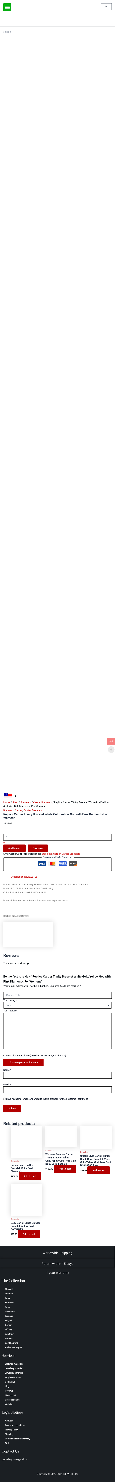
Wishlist (8, 1404)
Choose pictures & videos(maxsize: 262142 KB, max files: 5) (34, 1055)
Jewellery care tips (14, 1373)
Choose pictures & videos (24, 1062)
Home (6, 802)
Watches (9, 1293)
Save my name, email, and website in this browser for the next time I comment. (47, 1099)
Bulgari (8, 1320)
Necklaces (10, 1311)
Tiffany (8, 1329)
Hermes (9, 1338)
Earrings (9, 1316)
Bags (7, 1298)
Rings (7, 1307)
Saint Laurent (11, 1343)
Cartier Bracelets (42, 802)
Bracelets (25, 802)
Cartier (18, 810)
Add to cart (14, 848)
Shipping (9, 1434)
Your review (10, 1010)
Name (7, 1070)
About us (9, 1420)
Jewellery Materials (14, 1368)
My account (10, 1395)
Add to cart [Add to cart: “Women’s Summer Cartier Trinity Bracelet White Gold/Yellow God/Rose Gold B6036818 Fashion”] (65, 1168)
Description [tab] (17, 876)
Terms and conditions (15, 1425)
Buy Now (38, 848)
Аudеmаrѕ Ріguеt (13, 1347)
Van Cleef (9, 1334)
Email (7, 1084)
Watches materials (14, 1364)
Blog (7, 1386)
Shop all (8, 1289)
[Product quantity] (57, 837)
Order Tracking (12, 1400)
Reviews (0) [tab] (30, 876)
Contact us (10, 1382)
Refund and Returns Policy (17, 1438)
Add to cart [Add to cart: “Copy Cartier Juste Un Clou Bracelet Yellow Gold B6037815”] (29, 1234)
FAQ (7, 1443)
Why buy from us (13, 1377)
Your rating (10, 1000)
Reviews (9, 1391)
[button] (7, 7)
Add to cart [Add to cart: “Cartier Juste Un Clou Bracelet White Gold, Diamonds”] (30, 1176)
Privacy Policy (11, 1429)
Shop (15, 802)
